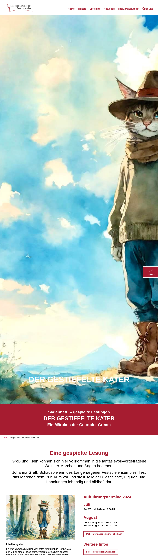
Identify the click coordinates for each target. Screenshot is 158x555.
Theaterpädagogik (128, 8)
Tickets (150, 274)
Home (71, 8)
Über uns (147, 8)
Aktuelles (109, 8)
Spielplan (94, 8)
